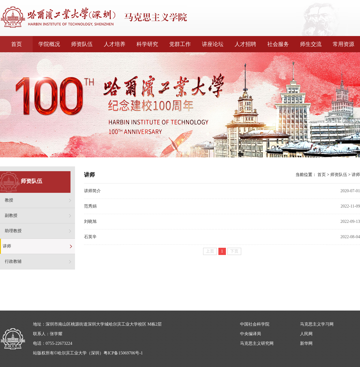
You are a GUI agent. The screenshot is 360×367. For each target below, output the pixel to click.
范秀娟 (90, 206)
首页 (16, 44)
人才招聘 (245, 44)
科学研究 (147, 44)
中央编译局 (250, 334)
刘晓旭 (90, 221)
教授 (9, 200)
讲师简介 (92, 191)
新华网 (306, 343)
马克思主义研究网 (257, 343)
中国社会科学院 (254, 324)
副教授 (11, 215)
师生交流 (311, 44)
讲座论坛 (213, 44)
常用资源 (343, 44)
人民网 (306, 334)
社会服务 (278, 44)
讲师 (7, 246)
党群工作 (180, 44)
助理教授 (13, 231)
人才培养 (114, 44)
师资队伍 (82, 44)
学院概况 (49, 44)
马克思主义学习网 (317, 324)
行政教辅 (13, 261)
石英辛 (90, 237)
